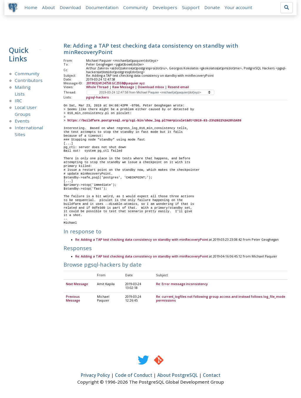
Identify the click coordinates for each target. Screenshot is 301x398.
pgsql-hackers (97, 98)
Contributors (29, 81)
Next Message (77, 285)
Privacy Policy (95, 376)
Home (31, 8)
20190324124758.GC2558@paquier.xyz (115, 84)
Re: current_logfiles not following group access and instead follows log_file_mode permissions (220, 300)
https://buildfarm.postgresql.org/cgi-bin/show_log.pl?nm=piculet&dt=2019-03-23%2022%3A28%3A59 (154, 122)
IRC (18, 101)
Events (22, 122)
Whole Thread (97, 88)
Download (71, 8)
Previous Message (73, 300)
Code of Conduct (133, 376)
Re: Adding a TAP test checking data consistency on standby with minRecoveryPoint (141, 241)
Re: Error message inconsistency (182, 285)
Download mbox (151, 88)
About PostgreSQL (177, 376)
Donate (213, 8)
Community (136, 8)
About (49, 8)
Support (191, 8)
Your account (239, 8)
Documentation (102, 8)
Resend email (178, 88)
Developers (165, 8)
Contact (211, 376)
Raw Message (123, 88)
